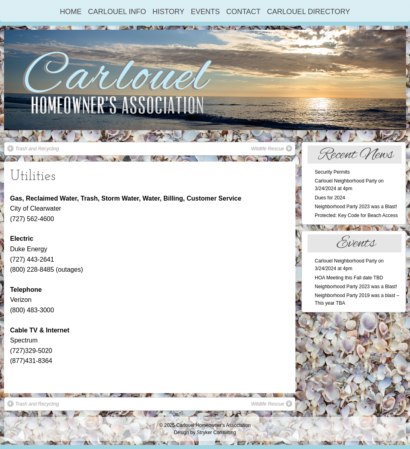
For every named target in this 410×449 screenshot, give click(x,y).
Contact (243, 12)
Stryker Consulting (216, 432)
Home (71, 12)
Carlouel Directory (308, 12)
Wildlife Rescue (271, 148)
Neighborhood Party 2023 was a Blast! (356, 206)
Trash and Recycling (33, 148)
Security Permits (332, 172)
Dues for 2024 (330, 198)
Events (205, 12)
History (168, 12)
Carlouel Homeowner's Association (213, 425)
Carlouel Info (117, 12)
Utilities (32, 176)
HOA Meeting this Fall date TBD (349, 278)
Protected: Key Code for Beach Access (356, 215)
